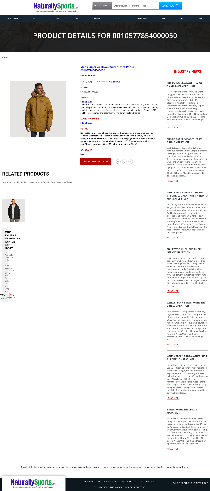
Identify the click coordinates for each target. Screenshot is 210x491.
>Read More (173, 127)
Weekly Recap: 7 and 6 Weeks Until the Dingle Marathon (187, 358)
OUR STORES (13, 18)
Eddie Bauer (89, 75)
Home (5, 57)
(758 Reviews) (114, 81)
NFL (182, 18)
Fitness (119, 18)
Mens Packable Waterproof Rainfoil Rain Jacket (12, 240)
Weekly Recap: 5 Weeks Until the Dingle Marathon (186, 304)
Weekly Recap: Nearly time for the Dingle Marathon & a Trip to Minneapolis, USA (187, 195)
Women (97, 18)
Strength (36, 18)
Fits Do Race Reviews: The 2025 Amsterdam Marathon (184, 84)
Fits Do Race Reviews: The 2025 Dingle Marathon (184, 141)
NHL (163, 18)
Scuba (57, 18)
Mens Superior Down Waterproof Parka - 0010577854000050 (108, 68)
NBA (200, 18)
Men (77, 18)
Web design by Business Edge (190, 483)
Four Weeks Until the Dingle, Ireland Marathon (184, 251)
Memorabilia (142, 18)
